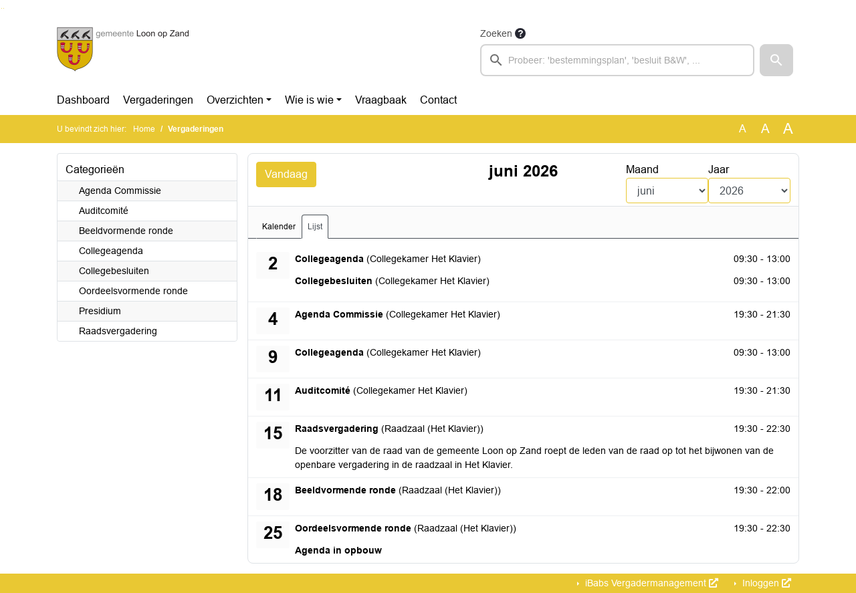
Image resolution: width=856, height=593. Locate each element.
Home (144, 129)
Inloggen (765, 583)
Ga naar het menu (3, 8)
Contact (438, 100)
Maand (642, 169)
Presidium (100, 311)
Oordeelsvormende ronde (133, 290)
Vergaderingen (158, 100)
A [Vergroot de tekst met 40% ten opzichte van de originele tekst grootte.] (788, 129)
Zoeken (496, 33)
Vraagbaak (381, 100)
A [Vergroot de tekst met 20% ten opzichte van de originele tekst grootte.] (765, 129)
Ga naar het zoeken (1, 8)
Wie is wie (309, 100)
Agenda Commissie (120, 190)
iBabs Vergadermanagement (650, 583)
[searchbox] (617, 60)
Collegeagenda (111, 250)
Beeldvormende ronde (126, 230)
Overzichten (235, 100)
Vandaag (286, 174)
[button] (776, 60)
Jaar (718, 169)
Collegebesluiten (114, 270)
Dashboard (83, 100)
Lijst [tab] (315, 226)
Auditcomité (103, 210)
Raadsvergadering (118, 331)
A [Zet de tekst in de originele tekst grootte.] (742, 128)
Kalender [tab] (279, 226)
